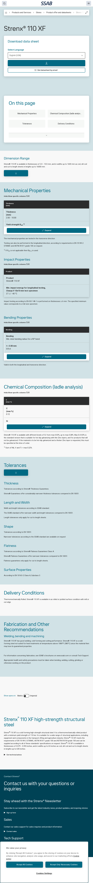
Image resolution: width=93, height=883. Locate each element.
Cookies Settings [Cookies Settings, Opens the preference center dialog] (44, 873)
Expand (46, 230)
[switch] (26, 695)
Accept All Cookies (24, 864)
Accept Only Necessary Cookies (64, 864)
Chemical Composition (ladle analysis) (66, 113)
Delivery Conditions (66, 124)
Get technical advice (13, 755)
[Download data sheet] (46, 63)
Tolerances (27, 124)
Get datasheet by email (46, 70)
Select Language (16, 50)
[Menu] (88, 3)
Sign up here (10, 813)
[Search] (4, 3)
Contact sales (10, 831)
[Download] (16, 173)
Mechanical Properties (27, 113)
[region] (44, 862)
